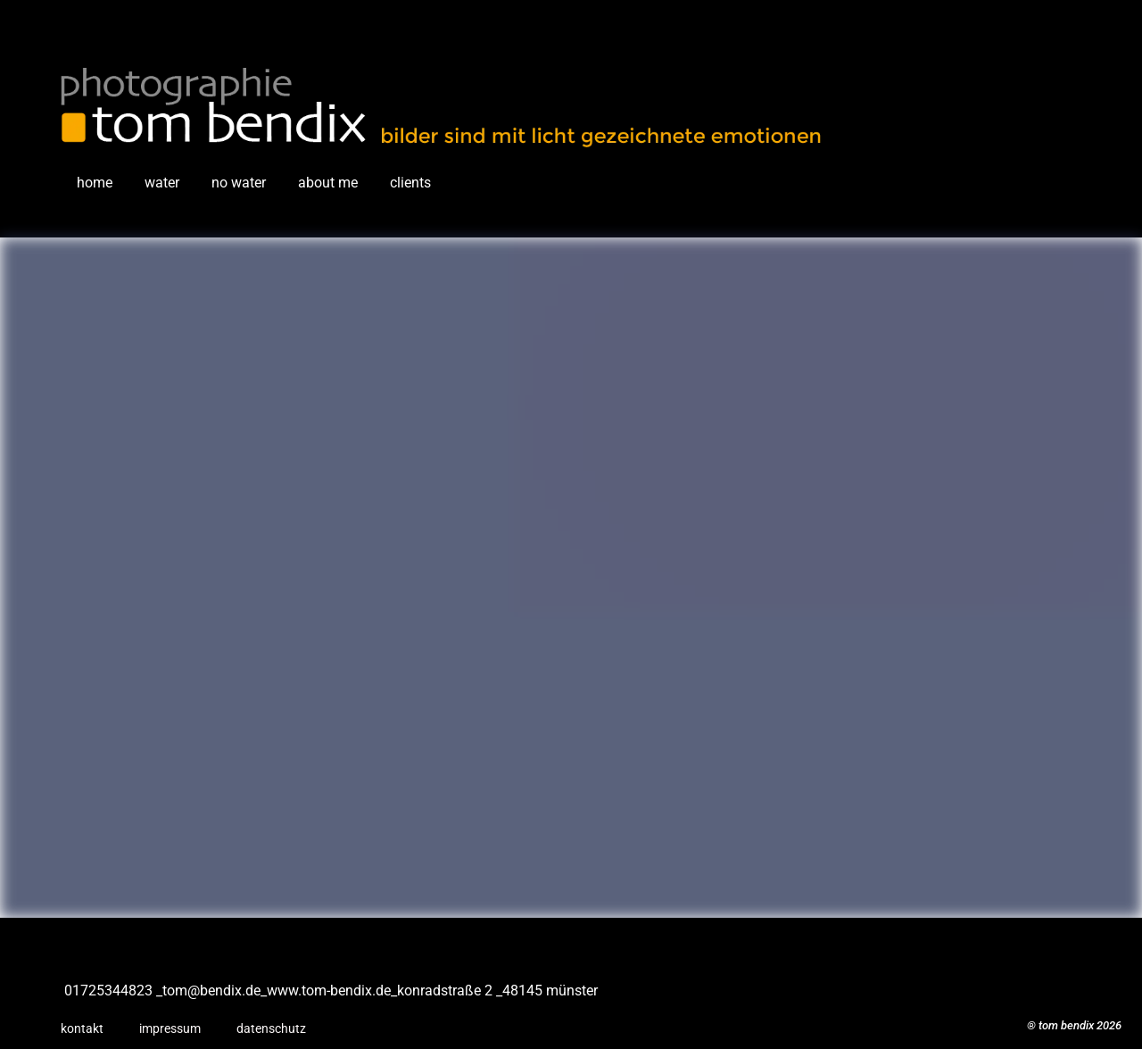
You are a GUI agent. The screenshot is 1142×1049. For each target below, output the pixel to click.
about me (328, 182)
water (162, 182)
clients (410, 182)
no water (238, 182)
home (94, 182)
